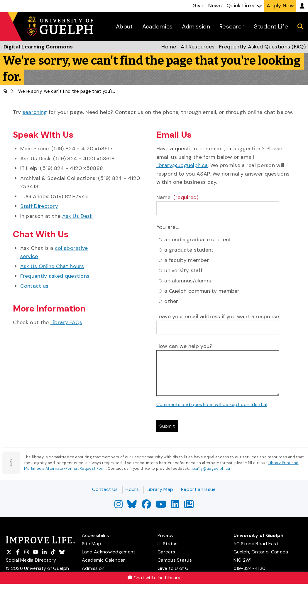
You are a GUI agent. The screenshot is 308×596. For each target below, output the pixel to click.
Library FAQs (66, 322)
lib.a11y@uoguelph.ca (210, 470)
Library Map (160, 489)
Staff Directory (39, 206)
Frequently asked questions (55, 276)
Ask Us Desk (77, 216)
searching (35, 112)
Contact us (34, 285)
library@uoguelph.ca (182, 165)
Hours (132, 489)
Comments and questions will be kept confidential (211, 404)
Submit (169, 427)
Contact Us (105, 489)
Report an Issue (198, 489)
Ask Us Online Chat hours (52, 266)
